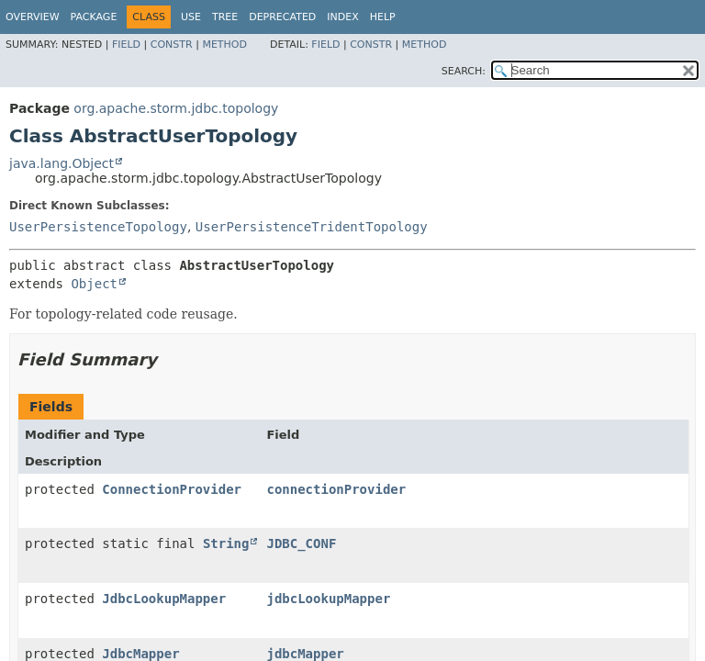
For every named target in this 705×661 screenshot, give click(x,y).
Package (94, 17)
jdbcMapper (304, 653)
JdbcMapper (140, 653)
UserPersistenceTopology (98, 226)
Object (94, 283)
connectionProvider (336, 489)
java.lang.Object (61, 163)
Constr (172, 44)
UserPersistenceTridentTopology (312, 226)
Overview (33, 17)
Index (342, 17)
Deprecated (282, 17)
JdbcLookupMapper (164, 598)
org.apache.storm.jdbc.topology (175, 108)
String (226, 543)
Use (191, 17)
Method (224, 44)
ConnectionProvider (171, 489)
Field (126, 44)
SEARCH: (464, 71)
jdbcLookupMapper (328, 598)
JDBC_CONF (301, 543)
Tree (225, 17)
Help (383, 17)
